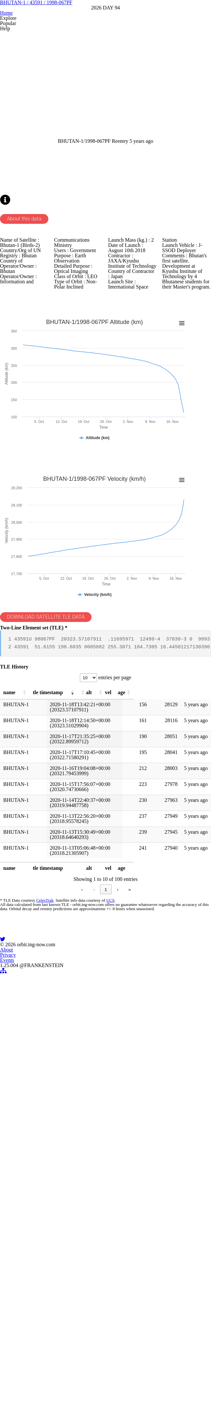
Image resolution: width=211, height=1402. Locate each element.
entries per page (115, 922)
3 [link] (90, 1146)
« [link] (42, 1146)
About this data (37, 371)
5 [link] (115, 1146)
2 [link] (78, 1146)
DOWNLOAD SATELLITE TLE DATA (61, 837)
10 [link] (145, 1146)
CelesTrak (54, 1160)
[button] (37, 939)
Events (130, 1321)
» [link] (170, 1146)
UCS (118, 1160)
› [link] (158, 1146)
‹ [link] (53, 1146)
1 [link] (65, 1146)
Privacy (105, 1321)
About (81, 1321)
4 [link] (102, 1146)
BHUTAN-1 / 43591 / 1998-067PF (105, 53)
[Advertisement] (105, 159)
